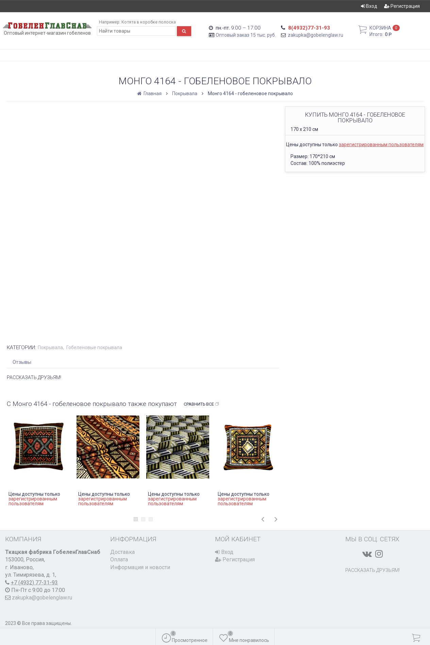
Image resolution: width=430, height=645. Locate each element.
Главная (150, 93)
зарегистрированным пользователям (381, 144)
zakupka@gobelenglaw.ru (315, 35)
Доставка (122, 552)
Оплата (119, 559)
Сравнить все (201, 404)
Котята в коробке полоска (148, 21)
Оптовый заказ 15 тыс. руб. (246, 35)
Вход (369, 6)
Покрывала (184, 93)
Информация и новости (140, 567)
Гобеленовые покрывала (94, 347)
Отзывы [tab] (22, 362)
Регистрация (402, 6)
